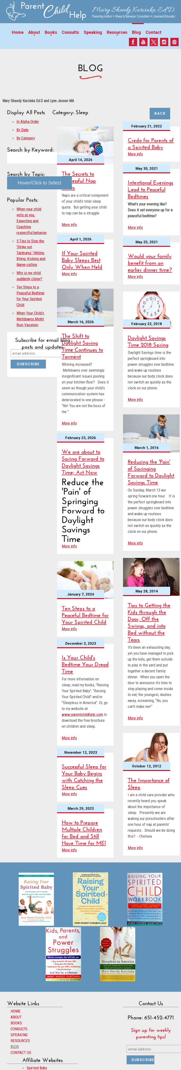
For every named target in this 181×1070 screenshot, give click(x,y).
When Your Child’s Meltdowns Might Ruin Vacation (30, 319)
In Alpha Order (27, 121)
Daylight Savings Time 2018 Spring (148, 340)
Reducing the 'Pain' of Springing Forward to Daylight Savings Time (151, 471)
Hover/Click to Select (40, 182)
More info (69, 224)
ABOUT (16, 1017)
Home (18, 32)
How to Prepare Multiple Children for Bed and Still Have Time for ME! (84, 831)
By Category (25, 138)
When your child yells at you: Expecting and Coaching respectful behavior (31, 221)
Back (159, 113)
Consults (70, 32)
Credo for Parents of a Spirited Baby (151, 142)
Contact (153, 32)
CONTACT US (21, 1052)
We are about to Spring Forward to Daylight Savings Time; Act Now (83, 461)
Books (51, 32)
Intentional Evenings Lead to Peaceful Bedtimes (150, 188)
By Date (22, 129)
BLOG (15, 1046)
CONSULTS (19, 1029)
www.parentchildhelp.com (82, 714)
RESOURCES (20, 1040)
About (34, 32)
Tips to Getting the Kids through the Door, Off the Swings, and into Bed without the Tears (149, 621)
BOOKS (16, 1023)
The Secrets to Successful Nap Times (79, 179)
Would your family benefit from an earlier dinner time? (150, 262)
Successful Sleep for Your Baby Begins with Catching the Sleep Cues (84, 775)
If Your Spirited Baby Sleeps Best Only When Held (82, 259)
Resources (117, 32)
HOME (16, 1011)
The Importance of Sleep (149, 782)
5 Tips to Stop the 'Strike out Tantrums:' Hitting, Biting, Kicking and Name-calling (30, 253)
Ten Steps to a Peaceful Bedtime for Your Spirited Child (85, 614)
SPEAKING (19, 1034)
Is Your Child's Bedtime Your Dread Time (85, 663)
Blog (136, 32)
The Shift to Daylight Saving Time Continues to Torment (82, 345)
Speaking (93, 32)
